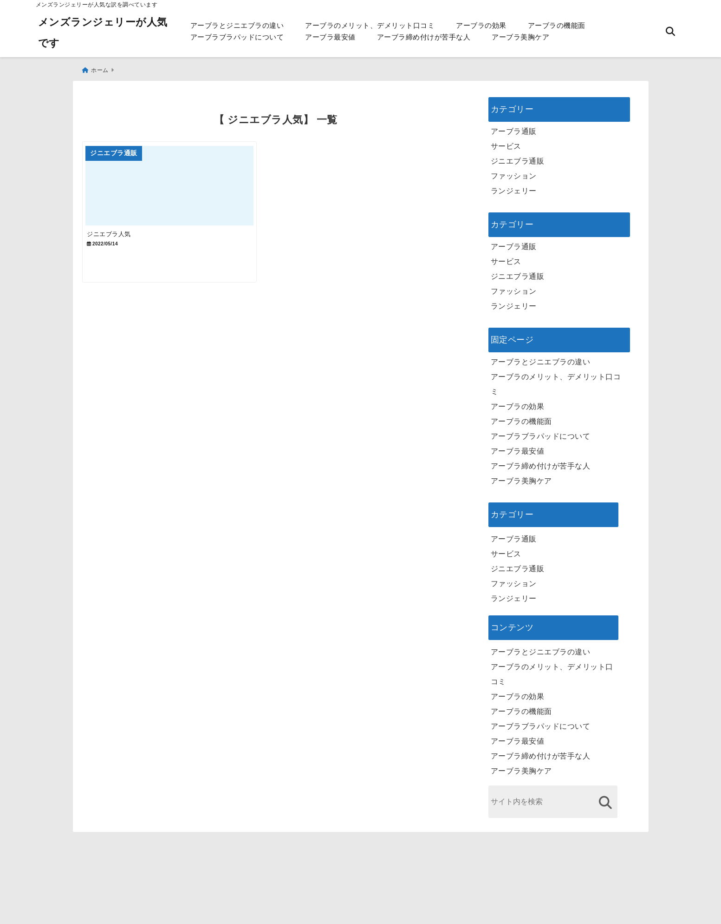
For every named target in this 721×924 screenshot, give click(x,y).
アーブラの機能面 (556, 25)
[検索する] (605, 798)
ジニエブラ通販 (518, 157)
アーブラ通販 (514, 127)
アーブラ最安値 (330, 37)
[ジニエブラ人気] (178, 187)
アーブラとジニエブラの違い (237, 25)
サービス (506, 142)
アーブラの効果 (481, 25)
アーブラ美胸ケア (520, 37)
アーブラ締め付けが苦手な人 (424, 37)
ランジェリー (514, 187)
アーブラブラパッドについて (237, 37)
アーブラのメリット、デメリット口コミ (370, 25)
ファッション (514, 172)
